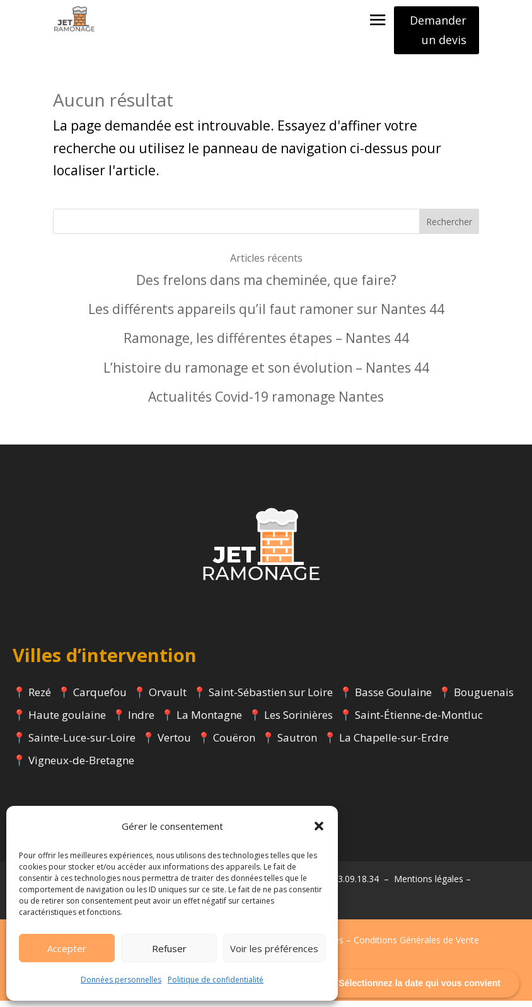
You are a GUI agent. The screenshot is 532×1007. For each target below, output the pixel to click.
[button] (319, 826)
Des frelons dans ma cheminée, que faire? (266, 286)
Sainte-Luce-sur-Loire (82, 743)
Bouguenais (484, 698)
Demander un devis (438, 30)
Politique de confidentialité (215, 979)
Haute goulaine (67, 721)
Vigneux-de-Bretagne (81, 766)
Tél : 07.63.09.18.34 (340, 885)
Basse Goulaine (393, 698)
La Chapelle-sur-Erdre (394, 743)
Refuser (169, 948)
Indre (141, 721)
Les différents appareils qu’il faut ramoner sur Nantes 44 (266, 315)
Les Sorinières (298, 721)
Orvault (168, 698)
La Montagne (209, 721)
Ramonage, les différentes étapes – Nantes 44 (266, 344)
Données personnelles (121, 979)
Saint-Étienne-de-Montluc (419, 721)
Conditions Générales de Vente (416, 946)
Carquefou (100, 698)
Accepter (66, 948)
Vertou (174, 743)
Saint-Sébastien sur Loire (271, 698)
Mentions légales (428, 885)
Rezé (39, 698)
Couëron (234, 743)
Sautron (297, 743)
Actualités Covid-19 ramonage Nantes (266, 403)
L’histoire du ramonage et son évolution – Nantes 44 (266, 374)
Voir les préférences (274, 948)
